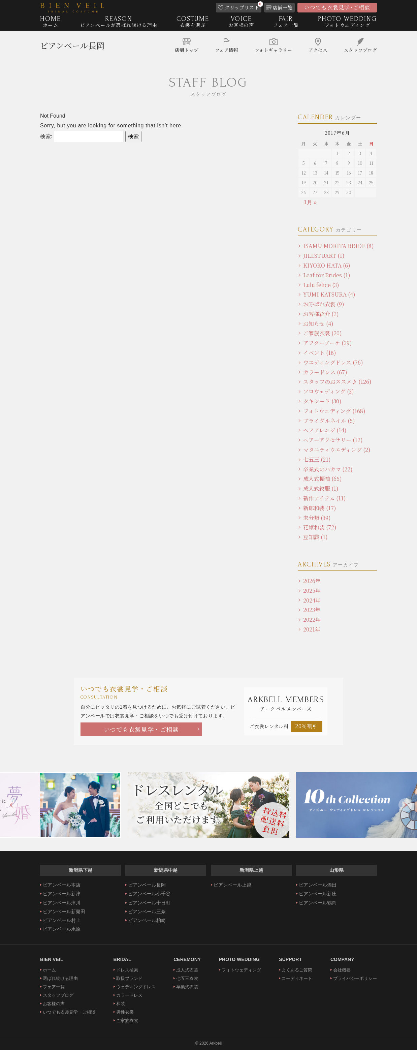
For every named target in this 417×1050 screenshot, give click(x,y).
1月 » (310, 202)
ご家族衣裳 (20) (322, 333)
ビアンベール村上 (62, 920)
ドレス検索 (127, 969)
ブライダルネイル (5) (329, 421)
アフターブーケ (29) (327, 343)
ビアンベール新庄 (317, 893)
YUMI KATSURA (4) (329, 294)
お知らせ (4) (318, 324)
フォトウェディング (241, 969)
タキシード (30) (322, 401)
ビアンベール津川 (62, 902)
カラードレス (129, 995)
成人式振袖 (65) (322, 479)
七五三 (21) (317, 459)
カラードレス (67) (325, 372)
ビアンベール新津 (62, 893)
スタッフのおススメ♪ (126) (337, 381)
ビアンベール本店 (62, 885)
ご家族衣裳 (127, 1020)
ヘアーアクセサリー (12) (333, 440)
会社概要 (342, 969)
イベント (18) (319, 353)
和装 (120, 1003)
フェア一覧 (54, 986)
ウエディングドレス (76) (333, 362)
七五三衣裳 (187, 978)
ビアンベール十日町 (149, 902)
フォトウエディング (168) (334, 411)
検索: (46, 136)
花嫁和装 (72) (319, 527)
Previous (12, 805)
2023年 (311, 610)
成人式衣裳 (187, 969)
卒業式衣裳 (187, 986)
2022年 (312, 619)
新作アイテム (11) (324, 498)
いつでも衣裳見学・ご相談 (141, 729)
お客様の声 (54, 1003)
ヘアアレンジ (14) (325, 430)
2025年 (312, 590)
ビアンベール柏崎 (147, 920)
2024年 (312, 600)
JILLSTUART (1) (324, 255)
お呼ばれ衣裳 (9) (323, 304)
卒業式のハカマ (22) (328, 469)
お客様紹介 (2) (321, 314)
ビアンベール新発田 (64, 911)
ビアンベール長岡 (72, 46)
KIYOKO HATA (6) (326, 265)
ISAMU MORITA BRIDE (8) (338, 246)
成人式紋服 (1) (321, 488)
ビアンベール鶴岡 (317, 902)
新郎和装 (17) (319, 508)
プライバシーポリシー (355, 978)
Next (405, 805)
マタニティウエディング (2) (337, 450)
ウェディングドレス (136, 986)
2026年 (312, 581)
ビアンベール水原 (62, 929)
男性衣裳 (125, 1012)
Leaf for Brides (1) (326, 275)
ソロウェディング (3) (328, 391)
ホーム (49, 969)
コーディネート (297, 978)
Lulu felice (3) (321, 285)
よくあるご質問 (297, 969)
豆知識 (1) (315, 537)
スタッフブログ (58, 995)
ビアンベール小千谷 (149, 893)
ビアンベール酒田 (317, 885)
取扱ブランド (129, 978)
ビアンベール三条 (147, 911)
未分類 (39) (317, 518)
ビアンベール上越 (232, 885)
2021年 (311, 629)
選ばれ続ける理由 (60, 978)
